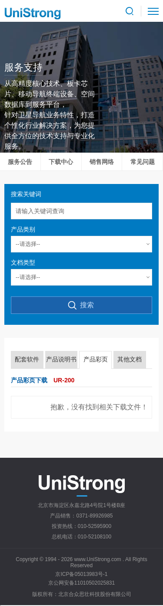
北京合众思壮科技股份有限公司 (94, 594)
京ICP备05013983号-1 (81, 574)
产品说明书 (61, 359)
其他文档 (129, 359)
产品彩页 (95, 359)
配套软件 (27, 359)
